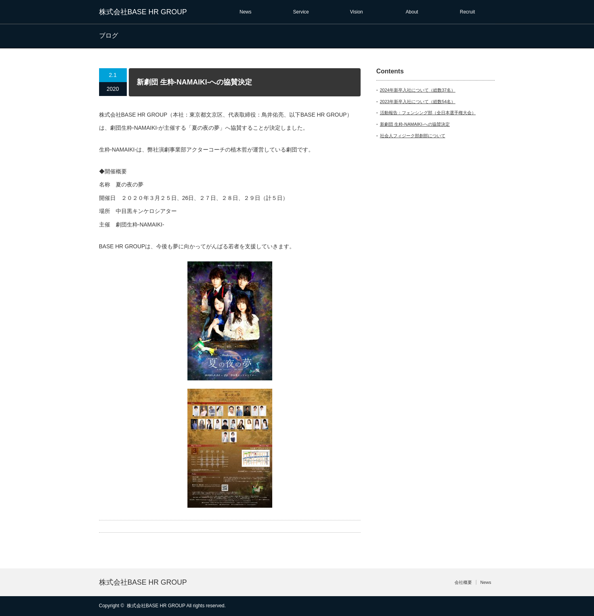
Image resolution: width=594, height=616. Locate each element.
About (412, 12)
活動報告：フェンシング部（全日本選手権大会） (428, 112)
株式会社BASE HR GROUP (143, 12)
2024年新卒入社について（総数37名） (418, 90)
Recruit (467, 12)
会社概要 (463, 582)
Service (301, 12)
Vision (356, 12)
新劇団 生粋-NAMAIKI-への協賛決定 (415, 124)
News (245, 12)
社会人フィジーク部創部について (412, 135)
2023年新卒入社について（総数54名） (418, 101)
